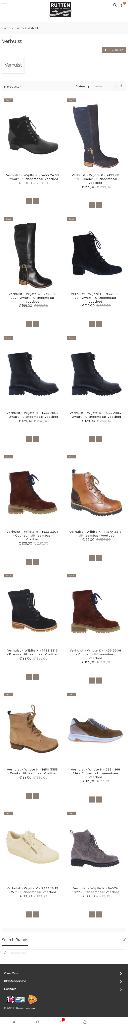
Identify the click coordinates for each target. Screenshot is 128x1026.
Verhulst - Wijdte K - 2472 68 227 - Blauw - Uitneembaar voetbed (95, 179)
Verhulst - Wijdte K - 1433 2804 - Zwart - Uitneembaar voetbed (95, 415)
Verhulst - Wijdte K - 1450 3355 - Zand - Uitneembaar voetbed (32, 771)
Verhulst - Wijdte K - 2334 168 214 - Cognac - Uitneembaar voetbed (95, 773)
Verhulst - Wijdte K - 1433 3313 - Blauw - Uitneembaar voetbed (32, 652)
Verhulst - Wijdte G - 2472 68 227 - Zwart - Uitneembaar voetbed (32, 297)
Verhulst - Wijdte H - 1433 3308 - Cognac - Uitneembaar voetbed (32, 535)
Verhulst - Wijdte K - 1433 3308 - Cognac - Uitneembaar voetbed (95, 654)
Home (6, 28)
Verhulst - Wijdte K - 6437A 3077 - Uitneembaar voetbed (95, 890)
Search (114, 5)
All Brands (124, 939)
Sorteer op (83, 86)
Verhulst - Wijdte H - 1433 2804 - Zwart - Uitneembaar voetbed (32, 415)
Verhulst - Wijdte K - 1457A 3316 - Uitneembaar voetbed (95, 533)
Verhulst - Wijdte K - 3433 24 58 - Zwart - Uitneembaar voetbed (32, 177)
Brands (19, 28)
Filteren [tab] (116, 50)
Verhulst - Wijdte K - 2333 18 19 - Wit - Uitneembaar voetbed (32, 890)
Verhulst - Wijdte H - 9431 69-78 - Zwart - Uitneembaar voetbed (95, 297)
